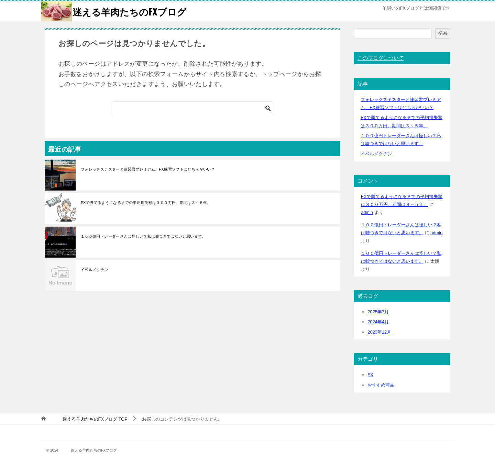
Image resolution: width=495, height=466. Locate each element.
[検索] (192, 108)
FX (370, 374)
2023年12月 (379, 332)
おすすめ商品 (380, 384)
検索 (442, 32)
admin (367, 212)
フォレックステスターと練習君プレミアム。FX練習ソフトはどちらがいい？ (148, 169)
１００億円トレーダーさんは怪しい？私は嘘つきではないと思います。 (143, 236)
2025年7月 (378, 311)
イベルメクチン (94, 270)
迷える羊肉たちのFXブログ (118, 11)
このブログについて (381, 58)
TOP (88, 418)
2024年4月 (378, 321)
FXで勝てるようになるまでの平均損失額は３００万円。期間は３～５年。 (146, 203)
